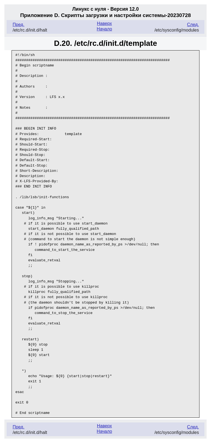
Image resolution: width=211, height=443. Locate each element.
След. (193, 24)
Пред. (18, 24)
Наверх (104, 23)
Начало (104, 29)
